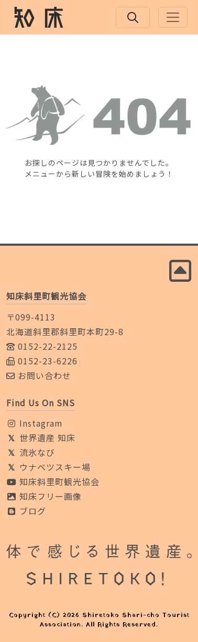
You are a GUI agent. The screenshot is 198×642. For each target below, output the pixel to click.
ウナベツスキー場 (48, 467)
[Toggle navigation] (173, 17)
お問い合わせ (38, 375)
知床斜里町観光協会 (53, 481)
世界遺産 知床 (40, 437)
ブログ (26, 511)
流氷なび (30, 452)
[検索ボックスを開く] (133, 17)
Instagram (34, 423)
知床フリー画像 (44, 496)
